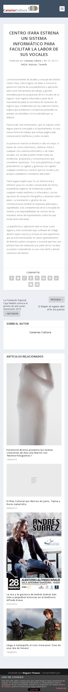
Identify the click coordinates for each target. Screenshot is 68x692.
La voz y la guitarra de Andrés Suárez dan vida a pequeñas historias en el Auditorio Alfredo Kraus (32, 597)
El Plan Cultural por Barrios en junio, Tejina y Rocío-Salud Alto (33, 503)
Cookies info (61, 688)
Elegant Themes (31, 672)
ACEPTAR (34, 690)
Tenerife (42, 64)
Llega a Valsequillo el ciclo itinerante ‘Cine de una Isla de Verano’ (33, 647)
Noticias (33, 64)
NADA (24, 64)
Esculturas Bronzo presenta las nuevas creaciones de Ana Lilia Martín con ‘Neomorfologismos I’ (30, 452)
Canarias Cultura (32, 60)
